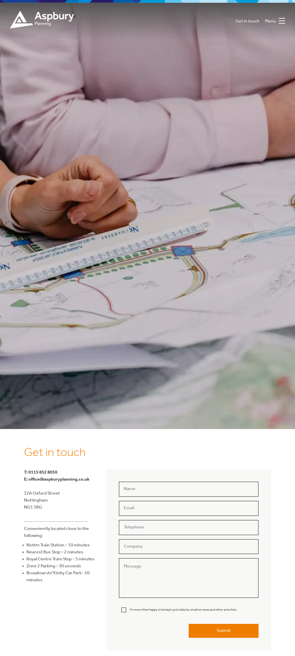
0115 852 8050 (42, 472)
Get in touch (247, 21)
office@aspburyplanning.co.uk (59, 479)
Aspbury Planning (42, 21)
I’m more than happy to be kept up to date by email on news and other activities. (183, 609)
